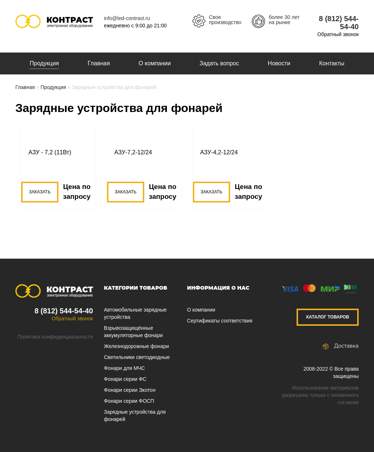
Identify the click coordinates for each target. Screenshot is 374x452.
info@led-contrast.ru (127, 18)
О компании (154, 63)
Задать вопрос (219, 63)
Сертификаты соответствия (219, 321)
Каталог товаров (327, 317)
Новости (279, 63)
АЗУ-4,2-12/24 (219, 152)
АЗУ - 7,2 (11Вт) (49, 152)
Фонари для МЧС (124, 368)
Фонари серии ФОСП (129, 401)
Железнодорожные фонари (136, 346)
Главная (99, 63)
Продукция (44, 63)
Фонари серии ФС (125, 379)
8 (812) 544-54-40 (63, 311)
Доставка (341, 346)
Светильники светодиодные (137, 357)
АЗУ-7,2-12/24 (133, 152)
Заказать (40, 191)
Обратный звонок (338, 34)
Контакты (331, 63)
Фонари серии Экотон (130, 390)
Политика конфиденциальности (55, 337)
